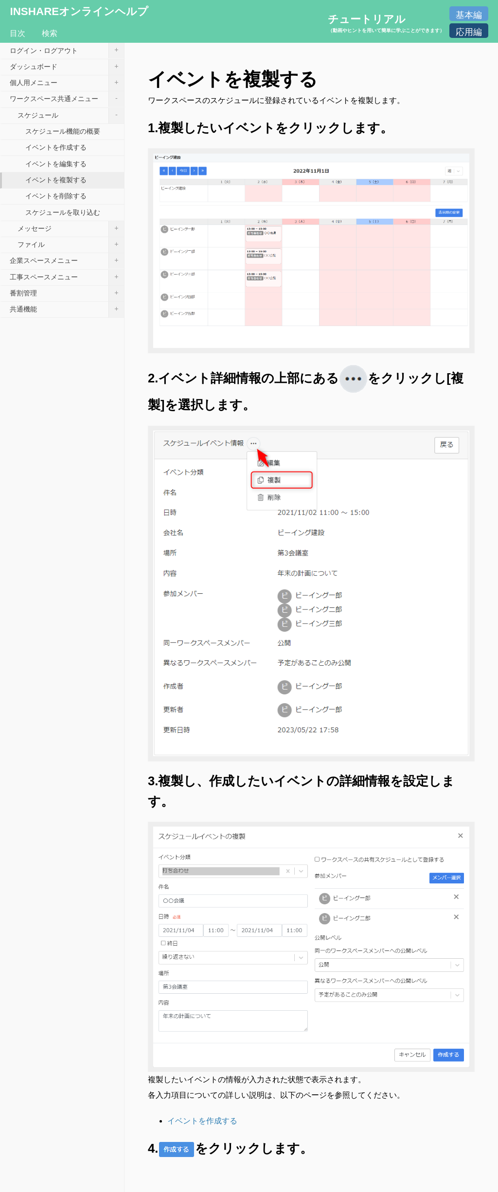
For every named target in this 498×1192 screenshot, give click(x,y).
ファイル (71, 245)
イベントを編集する (56, 164)
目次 (17, 33)
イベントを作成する (202, 1121)
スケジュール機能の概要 (62, 131)
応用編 (469, 32)
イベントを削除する (56, 196)
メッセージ (71, 229)
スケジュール (71, 115)
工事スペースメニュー (67, 277)
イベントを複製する (56, 180)
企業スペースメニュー (67, 261)
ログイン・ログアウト (67, 50)
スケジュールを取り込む (62, 212)
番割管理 (67, 293)
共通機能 (67, 309)
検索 (49, 33)
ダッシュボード (67, 67)
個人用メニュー (67, 83)
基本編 (469, 15)
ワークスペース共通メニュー (67, 99)
